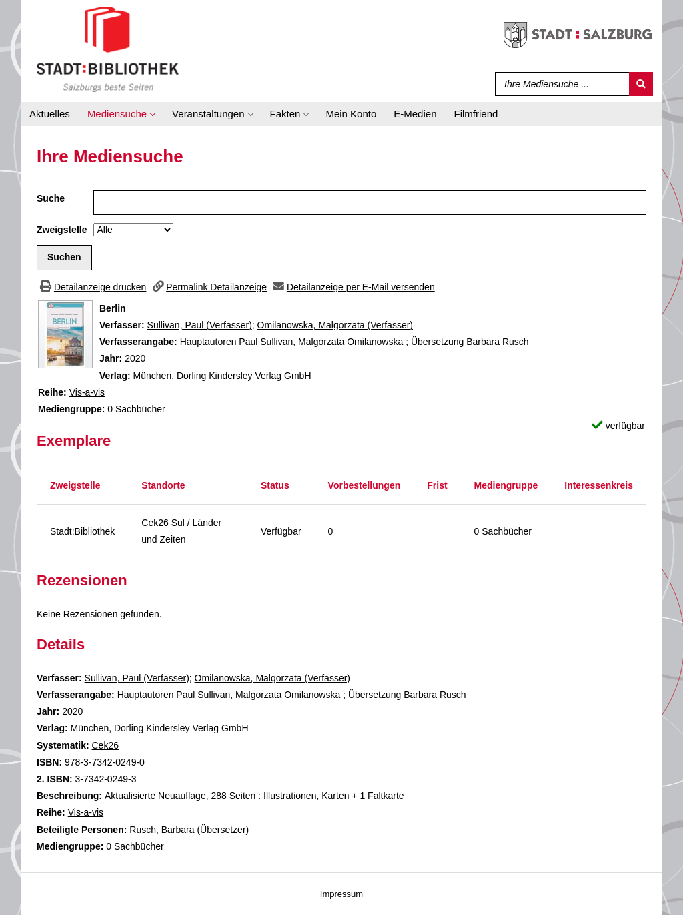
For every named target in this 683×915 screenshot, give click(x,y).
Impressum (341, 894)
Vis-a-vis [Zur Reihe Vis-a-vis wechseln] (87, 392)
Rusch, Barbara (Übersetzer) (189, 829)
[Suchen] (641, 84)
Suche (51, 198)
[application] (121, 114)
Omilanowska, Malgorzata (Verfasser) (335, 325)
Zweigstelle (62, 229)
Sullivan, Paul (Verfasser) (199, 325)
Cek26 (104, 745)
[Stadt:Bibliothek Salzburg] (108, 48)
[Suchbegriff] (559, 84)
